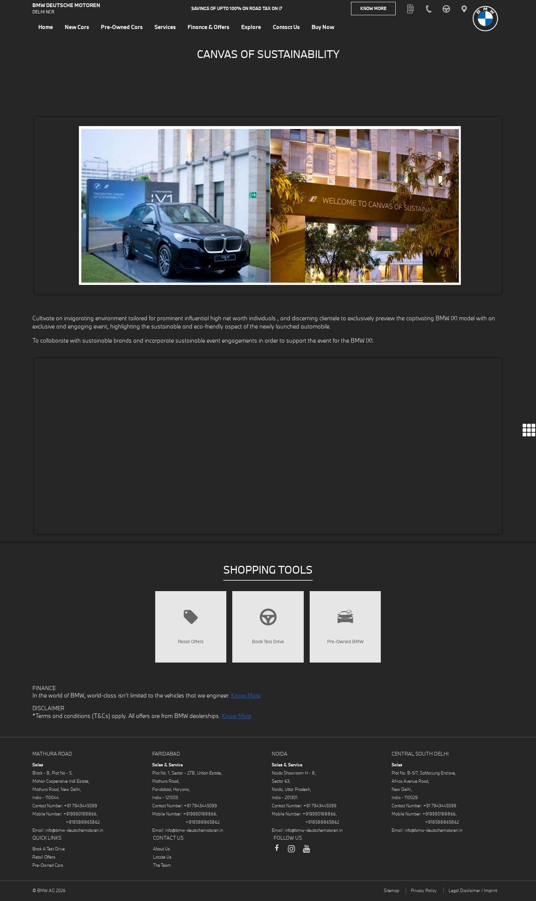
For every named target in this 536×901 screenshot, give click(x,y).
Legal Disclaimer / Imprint (473, 893)
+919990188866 (79, 816)
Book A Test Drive (48, 851)
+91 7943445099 (80, 808)
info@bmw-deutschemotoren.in (74, 833)
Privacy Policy (424, 893)
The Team (162, 867)
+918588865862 (83, 824)
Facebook (276, 854)
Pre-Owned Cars (47, 867)
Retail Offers (43, 859)
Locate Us (162, 859)
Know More (373, 9)
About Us (161, 851)
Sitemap (391, 893)
